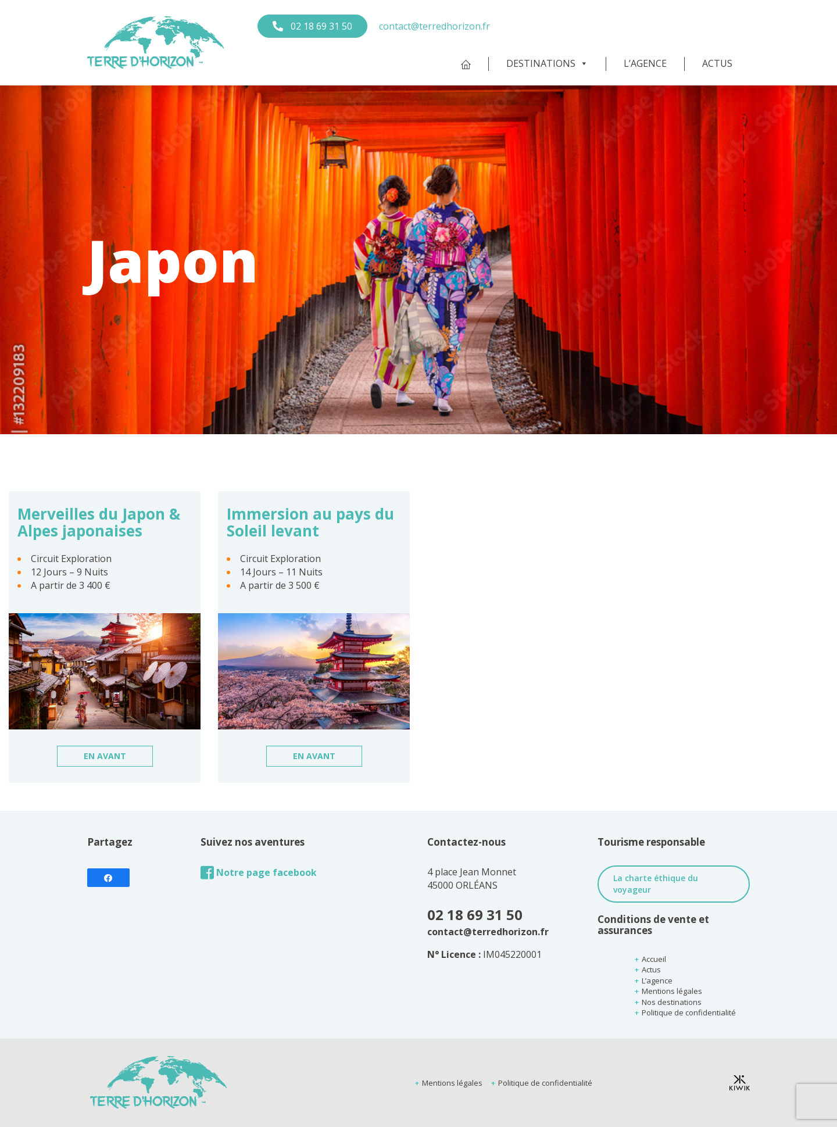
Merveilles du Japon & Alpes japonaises (98, 522)
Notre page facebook (259, 872)
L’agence (645, 63)
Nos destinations (672, 1002)
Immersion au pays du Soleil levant (310, 522)
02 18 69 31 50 (320, 26)
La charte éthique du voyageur (655, 883)
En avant (105, 755)
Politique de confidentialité (689, 1012)
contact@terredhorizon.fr (434, 26)
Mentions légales (672, 991)
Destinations (547, 63)
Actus (717, 63)
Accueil (654, 959)
